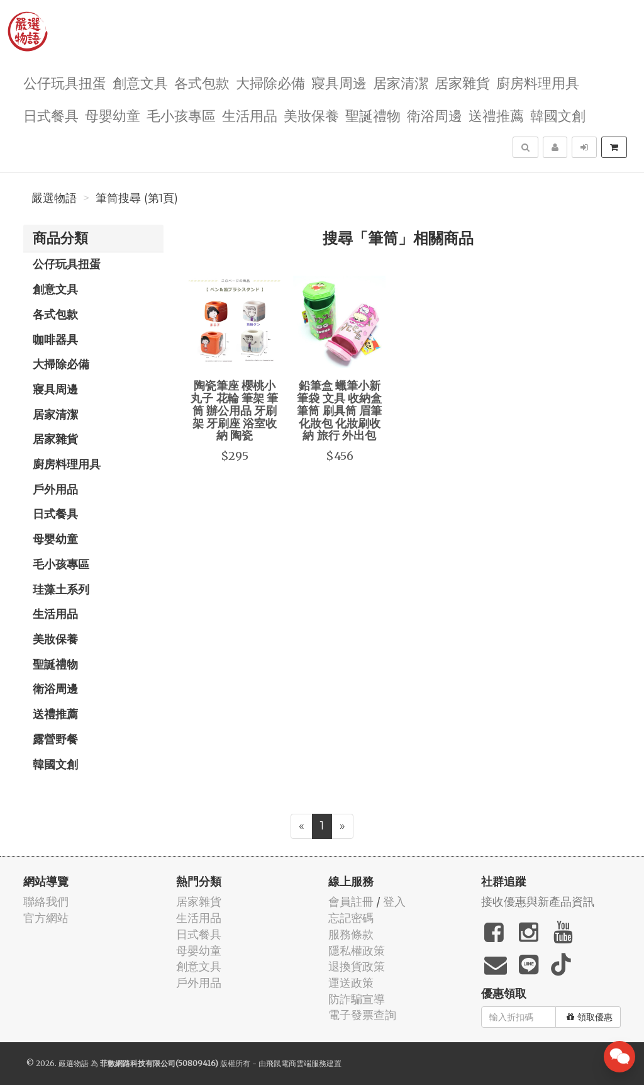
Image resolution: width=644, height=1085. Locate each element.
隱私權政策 (356, 950)
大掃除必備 (270, 82)
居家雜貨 (462, 82)
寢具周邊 (339, 82)
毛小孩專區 (181, 115)
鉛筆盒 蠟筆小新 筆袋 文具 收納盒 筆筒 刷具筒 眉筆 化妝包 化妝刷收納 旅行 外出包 (339, 410)
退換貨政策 (356, 966)
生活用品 (249, 115)
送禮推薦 (496, 115)
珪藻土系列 (61, 589)
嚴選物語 (54, 198)
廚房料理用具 (537, 82)
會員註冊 (351, 901)
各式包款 (202, 82)
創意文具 (140, 82)
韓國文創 (558, 115)
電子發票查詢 (362, 1015)
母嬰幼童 (112, 115)
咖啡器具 (55, 339)
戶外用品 (55, 489)
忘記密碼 (351, 918)
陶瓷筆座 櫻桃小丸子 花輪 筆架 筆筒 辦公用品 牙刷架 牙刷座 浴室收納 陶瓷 (234, 410)
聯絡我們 (46, 901)
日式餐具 (51, 115)
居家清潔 (400, 82)
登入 (394, 901)
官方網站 (46, 918)
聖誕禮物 (373, 115)
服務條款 (351, 934)
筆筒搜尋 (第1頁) (137, 198)
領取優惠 (590, 1017)
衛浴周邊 (434, 115)
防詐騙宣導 (356, 999)
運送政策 (351, 982)
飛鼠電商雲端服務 (296, 1063)
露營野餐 (55, 739)
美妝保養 (311, 115)
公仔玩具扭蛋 (64, 82)
